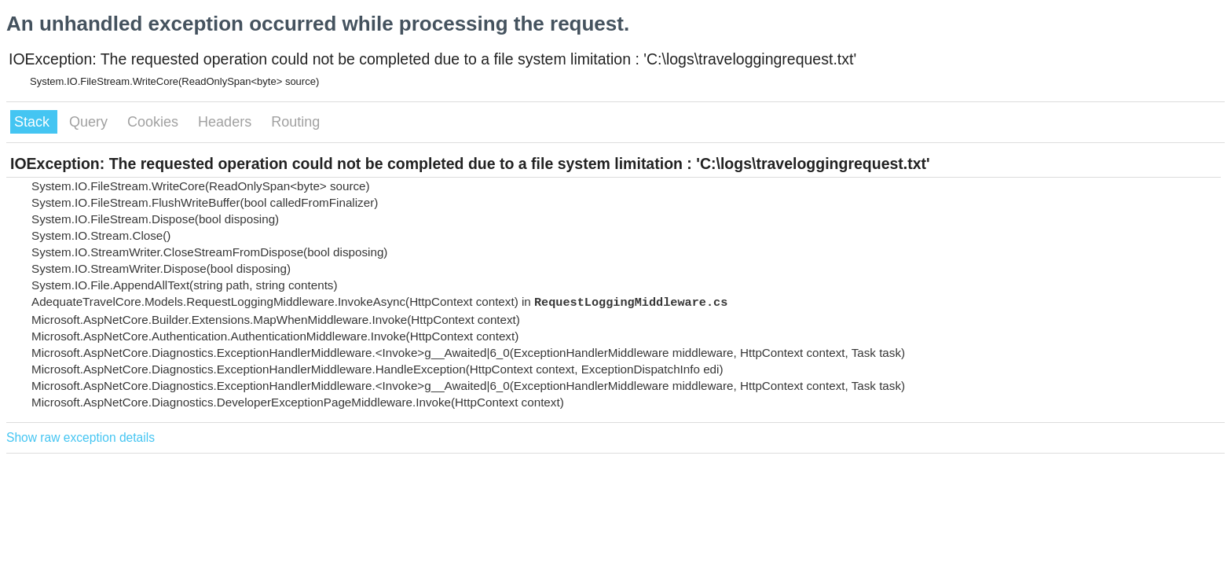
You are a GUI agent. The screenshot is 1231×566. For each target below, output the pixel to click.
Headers (226, 122)
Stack (33, 122)
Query (90, 122)
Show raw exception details (80, 437)
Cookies (154, 122)
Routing (295, 122)
